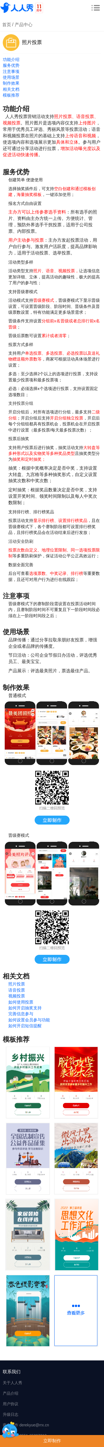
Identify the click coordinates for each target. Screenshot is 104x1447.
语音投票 (16, 990)
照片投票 (16, 984)
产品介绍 (10, 1393)
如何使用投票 (20, 1002)
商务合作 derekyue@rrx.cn (26, 1425)
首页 (6, 24)
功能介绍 (11, 59)
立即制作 (52, 1440)
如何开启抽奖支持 (25, 1007)
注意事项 (11, 71)
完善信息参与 (20, 1013)
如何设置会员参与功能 (29, 1019)
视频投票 (16, 996)
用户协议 (10, 1404)
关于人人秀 (12, 1382)
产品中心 (23, 24)
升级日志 (10, 1414)
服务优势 (11, 65)
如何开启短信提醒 (25, 1025)
